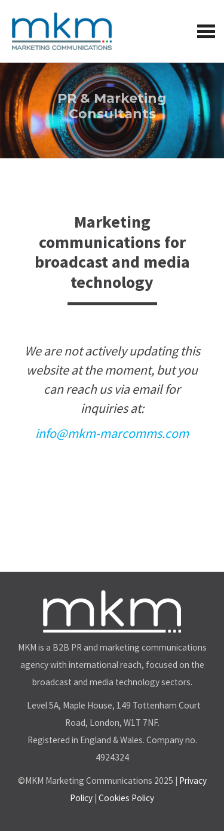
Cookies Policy (126, 798)
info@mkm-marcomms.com (112, 433)
